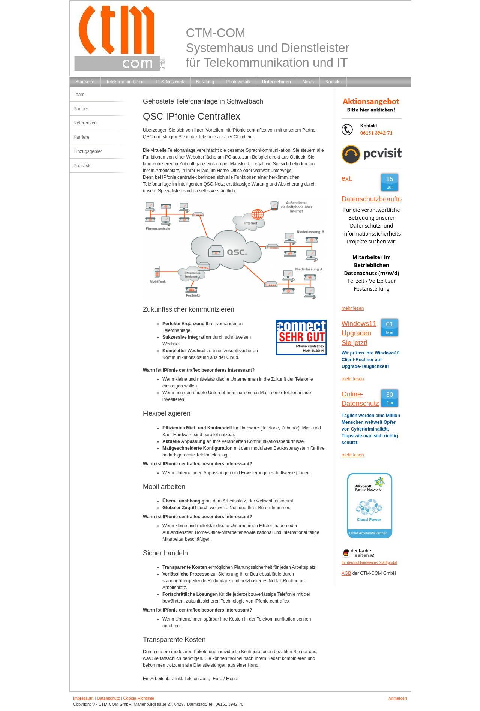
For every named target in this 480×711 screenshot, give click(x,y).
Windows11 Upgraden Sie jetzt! (359, 333)
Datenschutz (108, 698)
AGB (346, 573)
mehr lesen (353, 308)
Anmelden (397, 698)
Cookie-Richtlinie (138, 698)
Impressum (83, 698)
